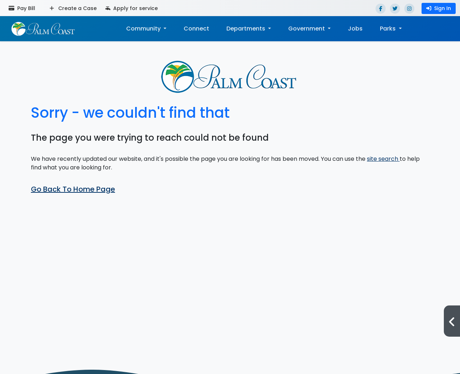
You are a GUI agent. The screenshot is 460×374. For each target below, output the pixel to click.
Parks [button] (388, 28)
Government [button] (307, 28)
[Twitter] (395, 9)
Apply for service (131, 8)
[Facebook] (381, 9)
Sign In (438, 8)
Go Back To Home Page (73, 189)
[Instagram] (409, 9)
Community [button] (144, 28)
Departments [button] (246, 28)
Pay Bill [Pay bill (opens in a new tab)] (22, 8)
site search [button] (383, 159)
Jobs (355, 28)
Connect (196, 28)
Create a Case (73, 8)
